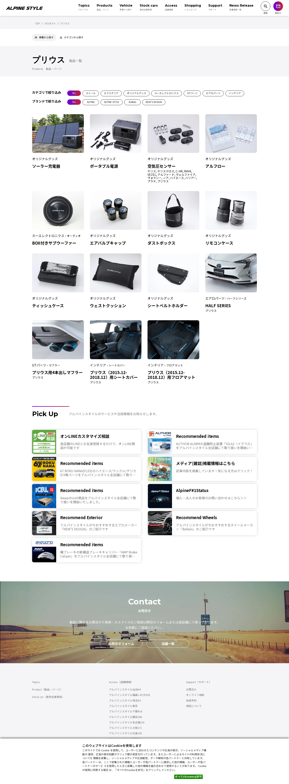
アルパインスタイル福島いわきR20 (129, 695)
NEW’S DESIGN (154, 102)
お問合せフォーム (121, 643)
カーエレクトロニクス (167, 93)
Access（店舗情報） (121, 682)
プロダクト (50, 23)
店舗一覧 (168, 643)
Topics (36, 682)
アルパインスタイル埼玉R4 (125, 700)
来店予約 (191, 700)
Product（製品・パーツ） (47, 689)
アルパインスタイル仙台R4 (125, 689)
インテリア (235, 93)
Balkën (132, 102)
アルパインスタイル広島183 (125, 733)
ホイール (91, 93)
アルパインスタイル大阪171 (125, 728)
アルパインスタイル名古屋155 (126, 722)
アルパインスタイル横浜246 (125, 717)
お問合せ (191, 689)
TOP (37, 23)
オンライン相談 (195, 695)
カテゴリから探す (71, 37)
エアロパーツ (213, 93)
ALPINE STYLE (111, 102)
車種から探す (44, 37)
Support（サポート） (199, 682)
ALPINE (91, 102)
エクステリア (111, 93)
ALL (74, 93)
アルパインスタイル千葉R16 (125, 711)
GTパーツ (192, 93)
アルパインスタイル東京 (123, 706)
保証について (194, 706)
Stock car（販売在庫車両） (48, 697)
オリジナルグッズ (136, 93)
